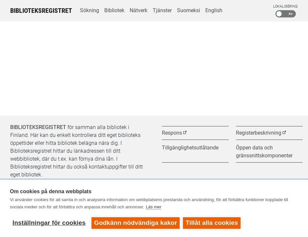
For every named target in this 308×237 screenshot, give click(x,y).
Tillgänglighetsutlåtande (190, 148)
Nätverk (138, 10)
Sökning (89, 10)
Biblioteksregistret (41, 10)
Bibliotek (114, 10)
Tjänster (162, 10)
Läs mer (153, 206)
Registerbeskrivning (258, 133)
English (213, 10)
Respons (172, 133)
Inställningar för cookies (49, 222)
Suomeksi (188, 10)
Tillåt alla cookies (212, 222)
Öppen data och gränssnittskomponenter (264, 152)
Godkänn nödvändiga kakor (135, 222)
